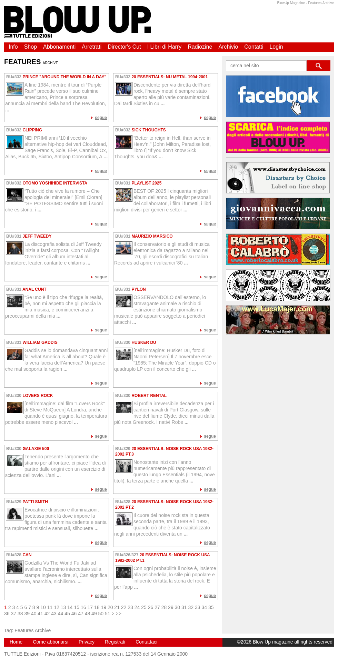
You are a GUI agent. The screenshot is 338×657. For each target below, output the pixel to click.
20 (110, 607)
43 (54, 613)
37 (13, 613)
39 (27, 613)
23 (130, 607)
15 (77, 607)
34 (204, 607)
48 (87, 613)
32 (191, 607)
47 (80, 613)
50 (101, 613)
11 (50, 607)
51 (107, 613)
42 (47, 613)
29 (170, 607)
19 (103, 607)
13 (63, 607)
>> (118, 613)
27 (157, 607)
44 (60, 613)
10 (43, 607)
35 (211, 607)
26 (150, 607)
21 (117, 607)
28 (164, 607)
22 (124, 607)
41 (40, 613)
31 (184, 607)
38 (20, 613)
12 (56, 607)
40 (34, 613)
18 (97, 607)
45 (67, 613)
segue (101, 117)
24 (137, 607)
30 (177, 607)
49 (94, 613)
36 (7, 613)
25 (144, 607)
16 (83, 607)
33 (197, 607)
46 (74, 613)
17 (90, 607)
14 (70, 607)
